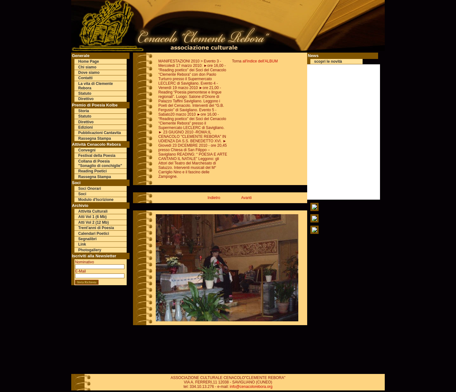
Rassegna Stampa (94, 138)
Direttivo (86, 99)
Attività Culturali (93, 211)
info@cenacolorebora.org (251, 386)
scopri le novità (328, 61)
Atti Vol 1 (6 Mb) (92, 217)
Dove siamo (88, 72)
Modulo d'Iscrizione (96, 199)
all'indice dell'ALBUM (260, 61)
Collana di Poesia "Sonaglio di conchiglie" (100, 163)
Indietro (213, 198)
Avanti (246, 198)
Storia (83, 111)
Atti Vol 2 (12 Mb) (93, 222)
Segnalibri (87, 239)
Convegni (87, 150)
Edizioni (85, 127)
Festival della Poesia (96, 155)
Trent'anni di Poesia (96, 228)
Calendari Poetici (93, 233)
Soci (82, 194)
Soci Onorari (89, 188)
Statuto (84, 93)
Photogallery (89, 250)
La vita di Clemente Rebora (95, 85)
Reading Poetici (92, 171)
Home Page (88, 61)
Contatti (85, 78)
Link (82, 244)
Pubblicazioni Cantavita (99, 133)
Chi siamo (87, 67)
